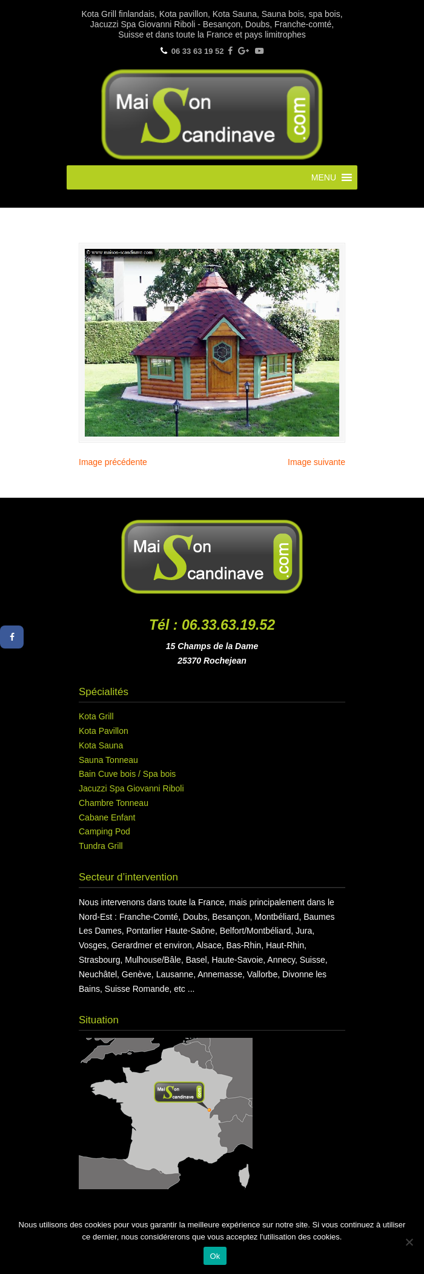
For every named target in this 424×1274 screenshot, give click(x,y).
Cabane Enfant (107, 817)
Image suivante (316, 462)
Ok (215, 1256)
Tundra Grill (101, 846)
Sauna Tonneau (108, 760)
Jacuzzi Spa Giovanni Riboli (131, 788)
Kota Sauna (101, 745)
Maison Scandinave (212, 114)
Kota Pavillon (103, 731)
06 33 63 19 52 (197, 51)
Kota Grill (96, 716)
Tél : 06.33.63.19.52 (212, 625)
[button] (323, 177)
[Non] (409, 1242)
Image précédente (113, 462)
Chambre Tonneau (113, 803)
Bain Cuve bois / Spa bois (127, 774)
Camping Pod (104, 831)
